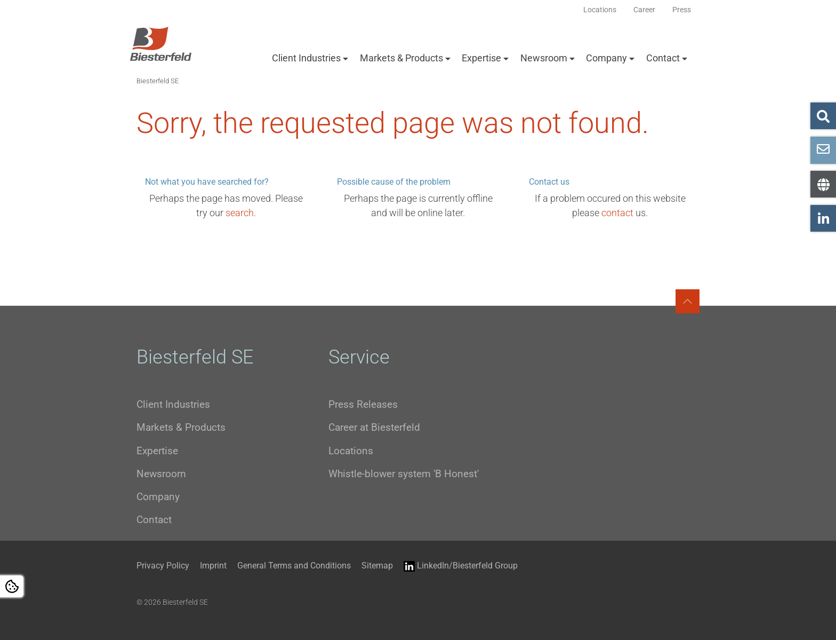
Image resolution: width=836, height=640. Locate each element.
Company (606, 58)
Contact (663, 58)
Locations (350, 451)
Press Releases (363, 404)
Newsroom (543, 58)
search (240, 212)
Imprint (213, 565)
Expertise (481, 58)
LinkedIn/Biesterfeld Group (461, 566)
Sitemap (377, 565)
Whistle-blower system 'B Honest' (403, 474)
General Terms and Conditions (294, 565)
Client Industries (306, 58)
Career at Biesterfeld (374, 427)
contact (617, 212)
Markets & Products (401, 58)
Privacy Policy (162, 565)
